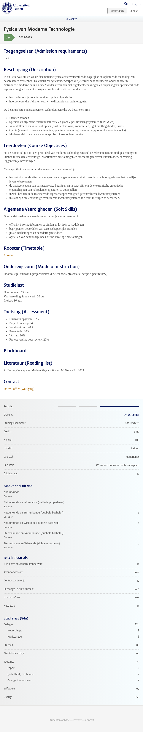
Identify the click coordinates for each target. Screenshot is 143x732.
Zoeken (73, 19)
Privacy (77, 720)
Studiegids (132, 3)
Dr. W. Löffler (131, 415)
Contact (89, 720)
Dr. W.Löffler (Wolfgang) (19, 388)
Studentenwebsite (59, 720)
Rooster (8, 255)
